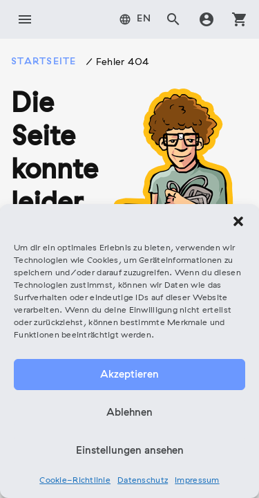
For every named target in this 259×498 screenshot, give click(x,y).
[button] (238, 221)
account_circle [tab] (206, 19)
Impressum (197, 480)
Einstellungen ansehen (130, 451)
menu (25, 19)
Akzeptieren (129, 375)
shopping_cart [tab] (239, 19)
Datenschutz (142, 480)
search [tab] (173, 19)
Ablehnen (129, 413)
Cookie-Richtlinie (75, 480)
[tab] (135, 19)
